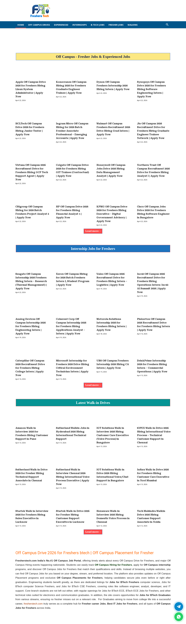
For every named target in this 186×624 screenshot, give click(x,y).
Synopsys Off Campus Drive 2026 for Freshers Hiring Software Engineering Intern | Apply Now (151, 89)
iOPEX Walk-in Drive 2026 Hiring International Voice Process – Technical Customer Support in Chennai (154, 435)
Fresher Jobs (116, 24)
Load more (93, 231)
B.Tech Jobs (97, 24)
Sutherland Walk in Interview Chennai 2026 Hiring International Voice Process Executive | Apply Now (73, 477)
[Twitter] (178, 606)
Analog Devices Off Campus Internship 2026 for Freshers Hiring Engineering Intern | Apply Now (30, 326)
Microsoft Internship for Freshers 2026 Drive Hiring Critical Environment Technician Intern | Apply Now (72, 368)
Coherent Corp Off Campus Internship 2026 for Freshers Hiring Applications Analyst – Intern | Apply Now (71, 326)
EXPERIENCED (61, 24)
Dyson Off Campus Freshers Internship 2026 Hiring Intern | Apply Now (113, 86)
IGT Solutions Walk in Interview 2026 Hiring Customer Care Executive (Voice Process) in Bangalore (112, 435)
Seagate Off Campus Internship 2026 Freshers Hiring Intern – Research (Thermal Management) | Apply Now (31, 281)
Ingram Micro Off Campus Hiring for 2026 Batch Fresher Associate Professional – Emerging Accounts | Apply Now (72, 130)
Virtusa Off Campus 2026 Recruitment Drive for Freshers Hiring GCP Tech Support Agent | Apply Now (31, 172)
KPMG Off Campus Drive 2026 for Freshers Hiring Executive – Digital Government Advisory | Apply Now (111, 214)
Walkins (133, 24)
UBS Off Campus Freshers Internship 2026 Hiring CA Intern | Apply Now (112, 364)
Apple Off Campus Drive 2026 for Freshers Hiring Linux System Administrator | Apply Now (30, 89)
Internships (79, 24)
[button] (167, 24)
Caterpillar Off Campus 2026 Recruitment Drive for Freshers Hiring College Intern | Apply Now (30, 368)
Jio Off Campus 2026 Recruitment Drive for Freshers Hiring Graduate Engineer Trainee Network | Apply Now (153, 130)
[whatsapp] (178, 616)
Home (20, 24)
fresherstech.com (33, 603)
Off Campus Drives (39, 24)
